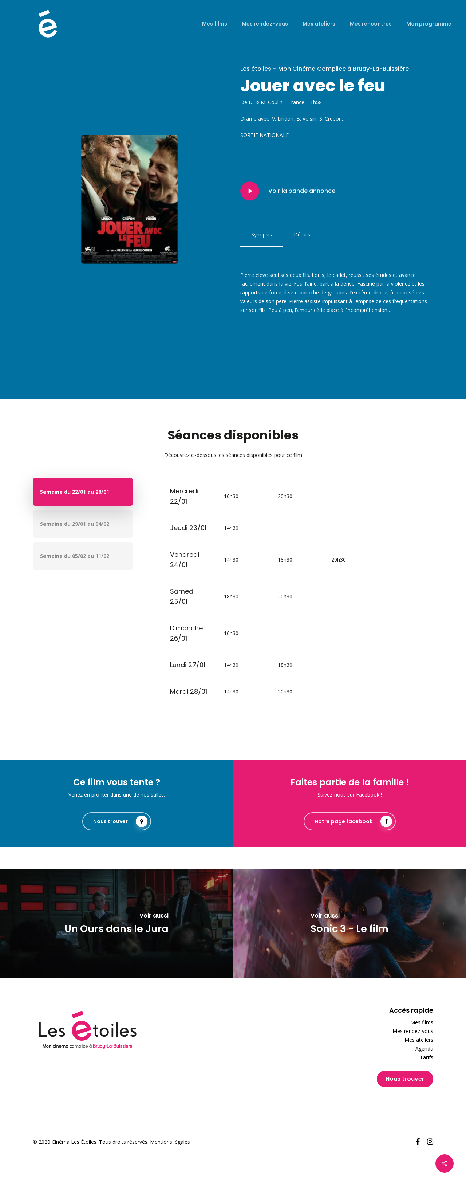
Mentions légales (170, 1141)
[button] (261, 234)
